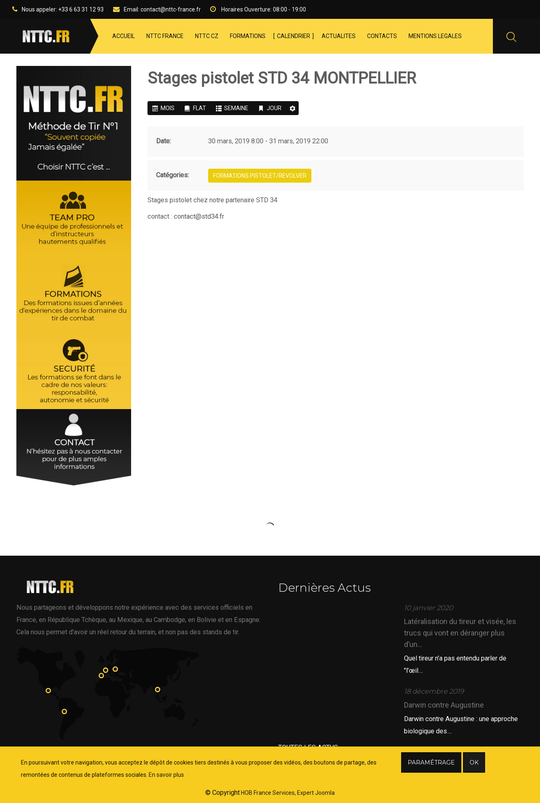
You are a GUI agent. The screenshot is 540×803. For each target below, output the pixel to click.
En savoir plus (166, 774)
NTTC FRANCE (165, 36)
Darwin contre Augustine (444, 705)
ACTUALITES (339, 36)
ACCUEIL (123, 36)
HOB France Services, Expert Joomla (287, 792)
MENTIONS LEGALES (435, 36)
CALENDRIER (293, 36)
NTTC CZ (206, 36)
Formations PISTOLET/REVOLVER (259, 175)
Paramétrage (431, 762)
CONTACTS (382, 36)
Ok (474, 762)
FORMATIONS (247, 36)
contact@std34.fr (199, 216)
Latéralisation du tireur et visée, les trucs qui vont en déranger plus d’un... (460, 633)
